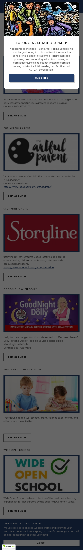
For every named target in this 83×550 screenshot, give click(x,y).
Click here (41, 78)
